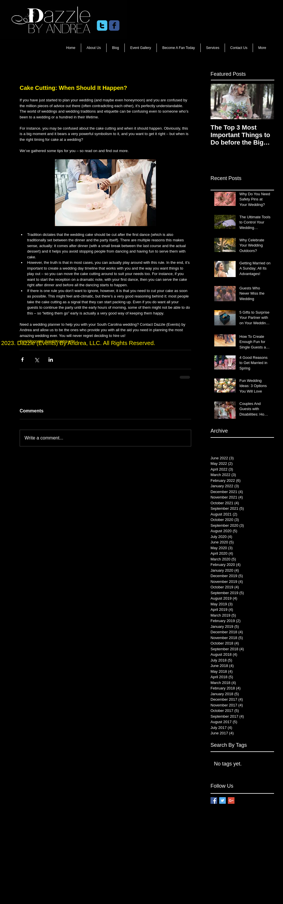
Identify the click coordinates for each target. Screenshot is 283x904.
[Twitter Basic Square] (222, 800)
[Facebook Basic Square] (214, 800)
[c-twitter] (102, 25)
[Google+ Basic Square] (231, 800)
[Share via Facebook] (22, 359)
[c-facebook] (114, 25)
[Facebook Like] (167, 25)
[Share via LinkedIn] (50, 359)
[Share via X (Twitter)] (36, 359)
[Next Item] (264, 101)
